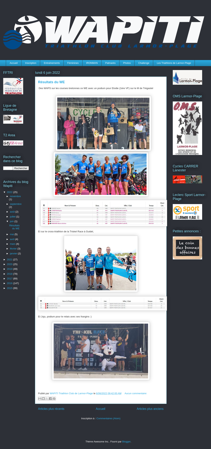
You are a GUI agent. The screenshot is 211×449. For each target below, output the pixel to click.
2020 (10, 264)
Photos (127, 63)
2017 (10, 278)
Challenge (143, 63)
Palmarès (110, 63)
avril (12, 239)
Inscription (30, 63)
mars (13, 243)
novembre (15, 196)
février (14, 248)
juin (12, 221)
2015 (10, 288)
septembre (15, 204)
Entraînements (52, 63)
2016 (10, 283)
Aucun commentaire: (136, 393)
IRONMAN (92, 63)
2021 (10, 259)
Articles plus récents (51, 408)
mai (12, 234)
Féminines (73, 63)
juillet (13, 216)
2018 (10, 273)
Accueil (14, 63)
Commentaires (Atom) (108, 418)
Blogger (126, 441)
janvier (14, 253)
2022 (10, 192)
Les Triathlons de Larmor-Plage (174, 63)
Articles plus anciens (150, 408)
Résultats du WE (51, 82)
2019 (10, 269)
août (12, 211)
